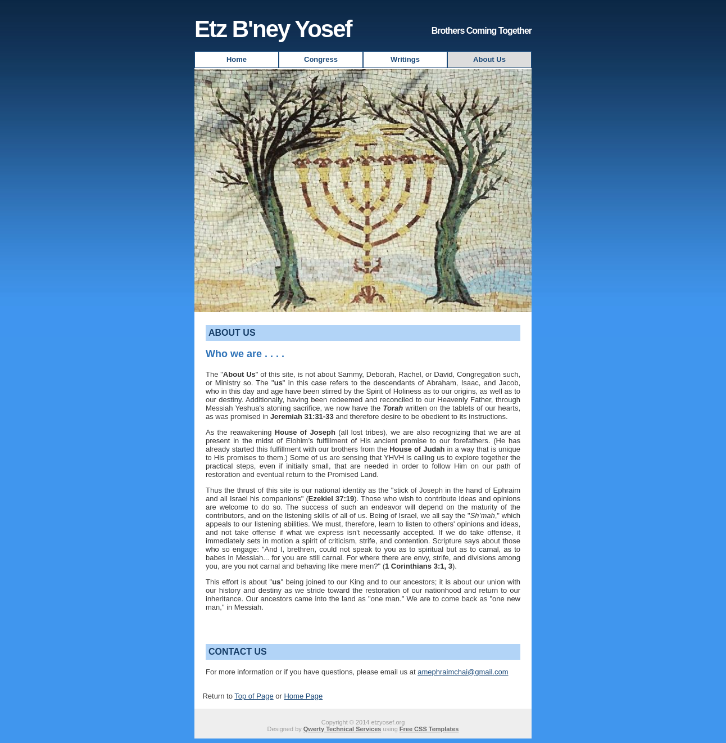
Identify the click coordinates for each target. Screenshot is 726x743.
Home (236, 59)
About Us (489, 59)
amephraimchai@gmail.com (463, 672)
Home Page (303, 696)
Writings (405, 59)
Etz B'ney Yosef (273, 29)
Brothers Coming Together (482, 30)
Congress (321, 59)
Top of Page (253, 696)
